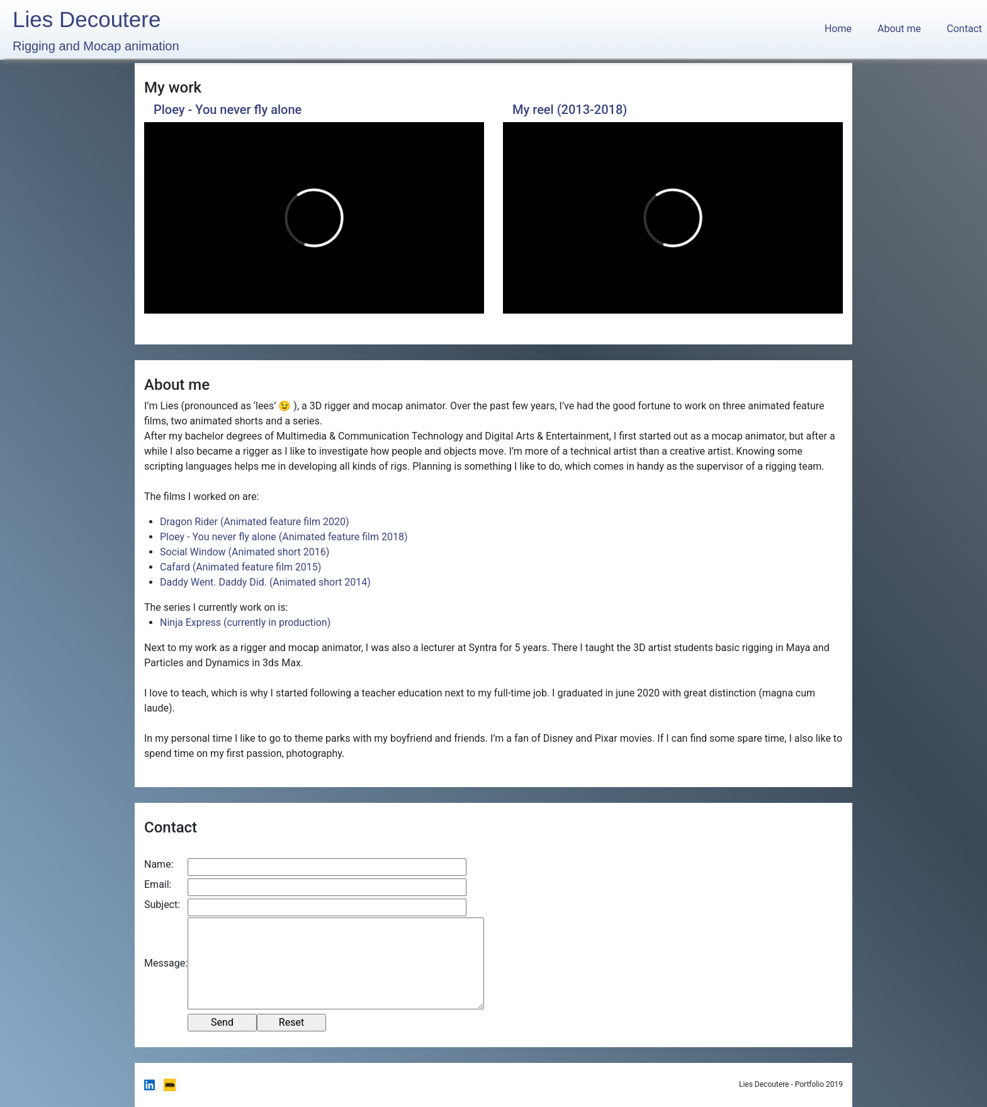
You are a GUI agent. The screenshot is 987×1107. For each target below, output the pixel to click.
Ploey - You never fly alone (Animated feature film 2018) (284, 537)
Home (841, 28)
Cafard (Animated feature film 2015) (240, 567)
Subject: (162, 905)
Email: (157, 884)
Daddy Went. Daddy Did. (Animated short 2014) (265, 582)
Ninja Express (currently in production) (245, 622)
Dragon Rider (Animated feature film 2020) (254, 522)
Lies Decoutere (96, 31)
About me (899, 29)
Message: (166, 963)
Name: (159, 864)
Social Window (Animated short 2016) (244, 552)
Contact (964, 29)
